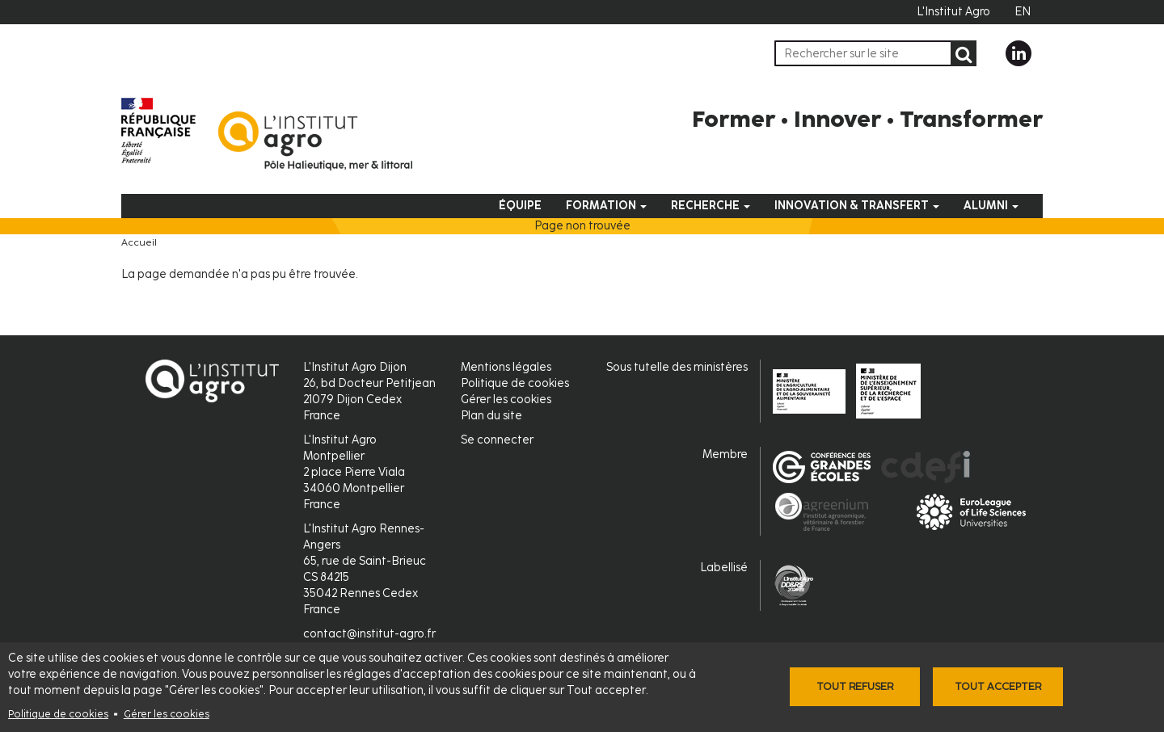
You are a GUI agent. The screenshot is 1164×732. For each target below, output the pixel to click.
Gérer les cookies (166, 714)
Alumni (991, 205)
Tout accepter (998, 686)
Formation (606, 205)
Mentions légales (506, 367)
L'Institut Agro (953, 12)
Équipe (520, 205)
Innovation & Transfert (856, 205)
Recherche (710, 205)
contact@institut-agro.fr (369, 634)
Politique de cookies (58, 714)
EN (1022, 12)
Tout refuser (854, 686)
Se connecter (497, 440)
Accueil (139, 242)
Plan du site (491, 416)
